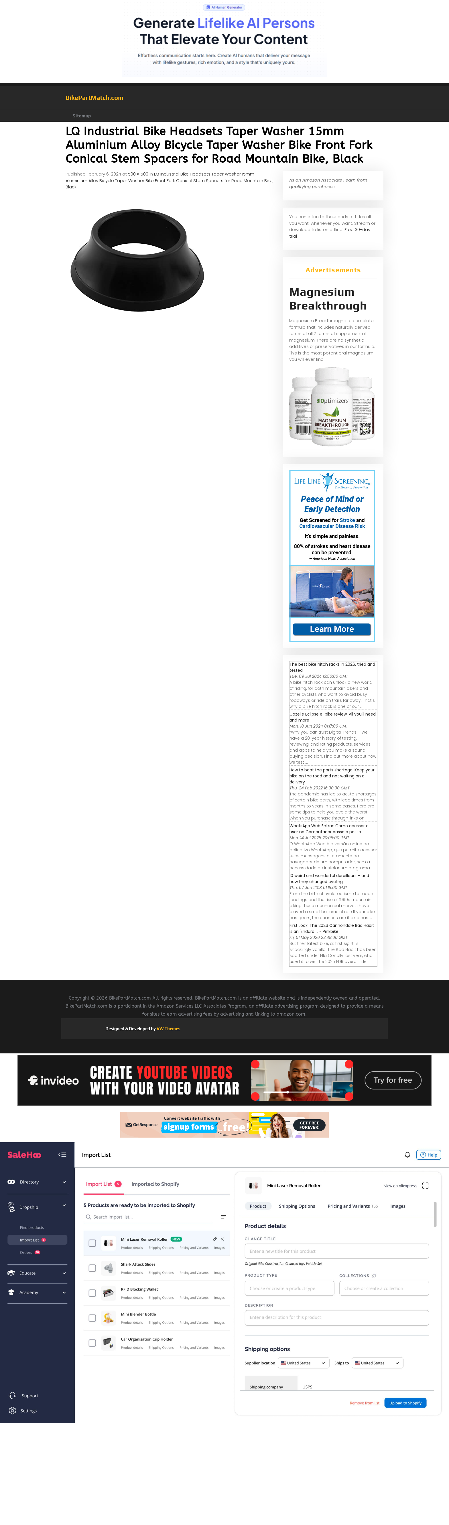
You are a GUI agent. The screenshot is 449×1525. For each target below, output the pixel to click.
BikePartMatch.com (94, 97)
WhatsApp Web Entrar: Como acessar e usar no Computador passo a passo (329, 829)
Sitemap (82, 115)
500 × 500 (138, 174)
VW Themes (168, 1028)
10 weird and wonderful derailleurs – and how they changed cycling (329, 878)
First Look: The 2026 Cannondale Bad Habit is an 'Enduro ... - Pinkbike (332, 928)
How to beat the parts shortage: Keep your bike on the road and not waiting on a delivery (332, 776)
